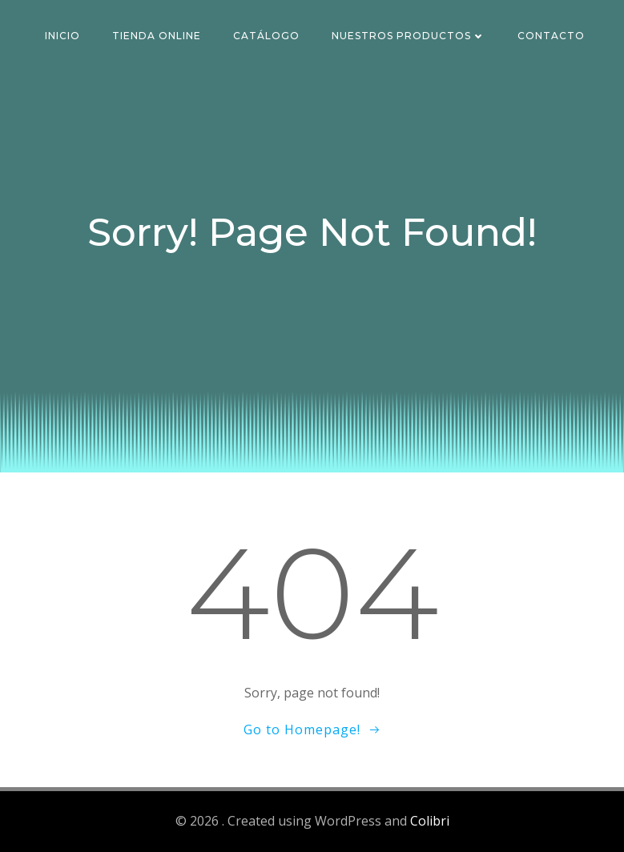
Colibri (429, 821)
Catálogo (266, 36)
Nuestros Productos (408, 36)
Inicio (62, 36)
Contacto (551, 36)
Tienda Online (156, 36)
